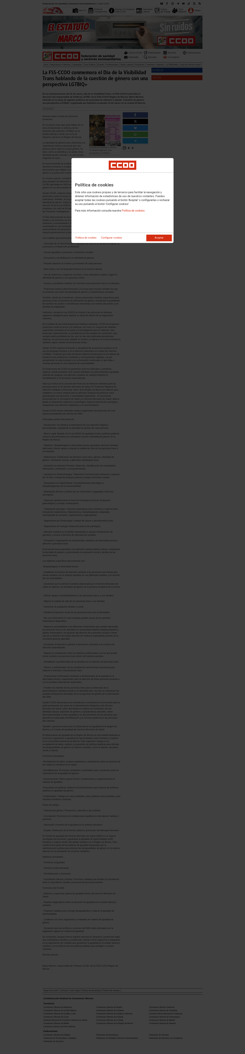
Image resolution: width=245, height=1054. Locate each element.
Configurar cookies (111, 237)
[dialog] (122, 200)
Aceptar (159, 237)
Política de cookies (133, 210)
